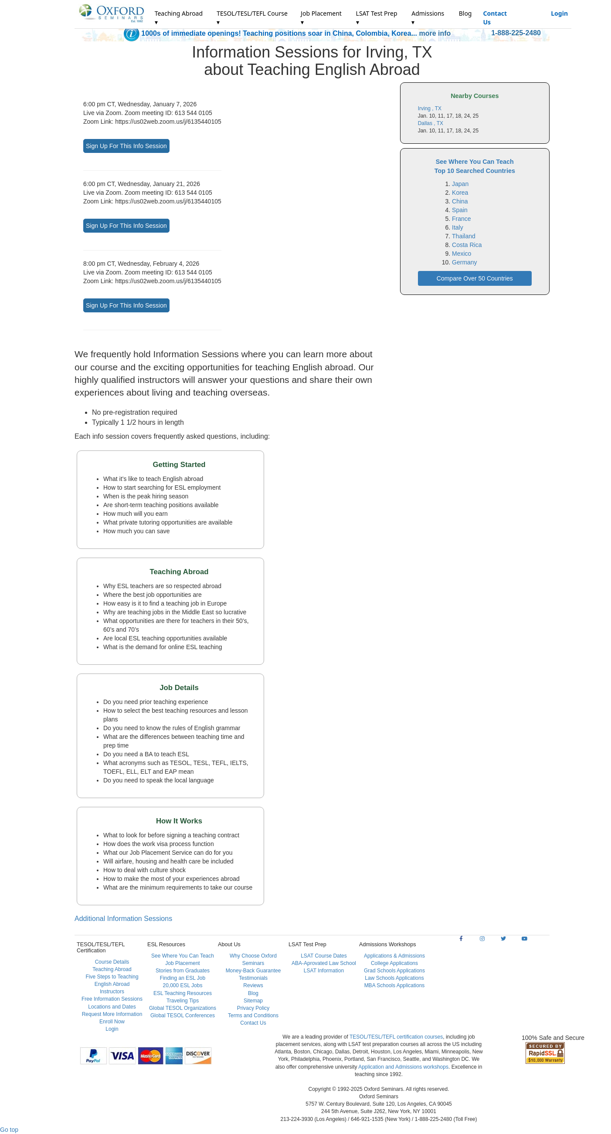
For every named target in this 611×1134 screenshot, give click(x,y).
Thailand (463, 236)
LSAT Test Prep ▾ (376, 17)
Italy (457, 227)
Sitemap (253, 1001)
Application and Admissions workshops (403, 1067)
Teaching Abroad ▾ (179, 17)
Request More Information (112, 1014)
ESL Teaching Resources (182, 993)
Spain (460, 209)
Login (559, 13)
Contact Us (495, 17)
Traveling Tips (182, 1001)
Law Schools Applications (394, 978)
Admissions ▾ (427, 17)
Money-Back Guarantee (253, 971)
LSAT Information (324, 971)
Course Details (112, 962)
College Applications (394, 963)
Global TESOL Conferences (182, 1015)
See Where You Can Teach (182, 956)
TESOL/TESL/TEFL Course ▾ (252, 17)
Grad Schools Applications (394, 971)
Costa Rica (467, 244)
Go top (9, 1129)
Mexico (461, 253)
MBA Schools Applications (394, 985)
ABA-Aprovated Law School (324, 963)
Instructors (112, 991)
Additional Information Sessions (123, 918)
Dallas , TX (430, 123)
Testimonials (253, 978)
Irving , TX (429, 108)
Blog (465, 13)
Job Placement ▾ (321, 17)
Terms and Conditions (253, 1015)
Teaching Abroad (111, 969)
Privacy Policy (253, 1008)
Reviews (253, 985)
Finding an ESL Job (182, 978)
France (461, 218)
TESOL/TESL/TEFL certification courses (396, 1037)
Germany (464, 262)
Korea (460, 192)
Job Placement (182, 963)
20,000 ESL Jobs (183, 985)
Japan (460, 183)
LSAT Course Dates (324, 956)
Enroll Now (112, 1022)
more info (435, 33)
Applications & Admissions (394, 956)
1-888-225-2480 (516, 33)
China (460, 201)
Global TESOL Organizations (182, 1008)
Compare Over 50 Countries (475, 278)
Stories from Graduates (183, 971)
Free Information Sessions (112, 999)
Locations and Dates (112, 1007)
